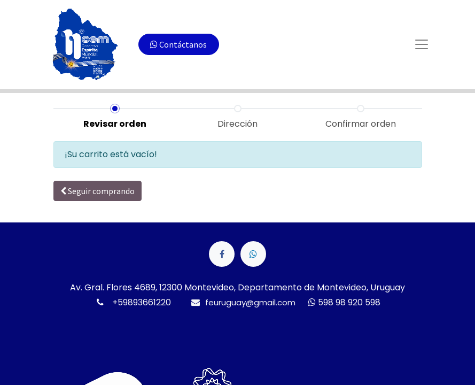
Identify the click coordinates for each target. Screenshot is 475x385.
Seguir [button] (97, 191)
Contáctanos (178, 44)
